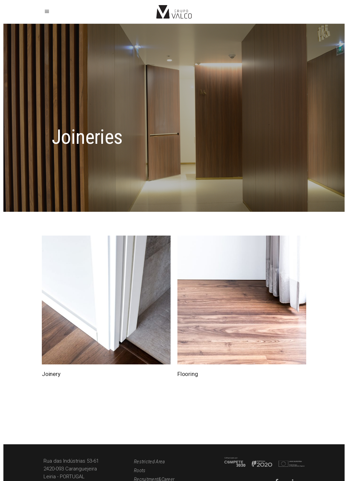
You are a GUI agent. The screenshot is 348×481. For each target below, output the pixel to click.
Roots (140, 470)
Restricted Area (149, 462)
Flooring (187, 374)
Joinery (51, 374)
